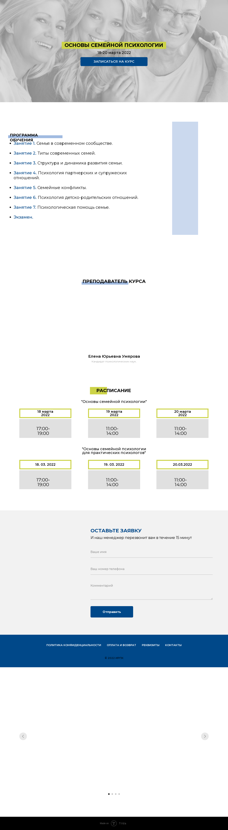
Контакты (173, 645)
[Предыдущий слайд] (23, 736)
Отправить (112, 612)
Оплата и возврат (121, 645)
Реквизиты (150, 645)
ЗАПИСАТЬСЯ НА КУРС (114, 61)
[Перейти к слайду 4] (119, 794)
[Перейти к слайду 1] (109, 794)
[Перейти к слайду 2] (112, 794)
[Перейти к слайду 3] (115, 794)
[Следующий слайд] (205, 736)
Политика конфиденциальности (73, 645)
